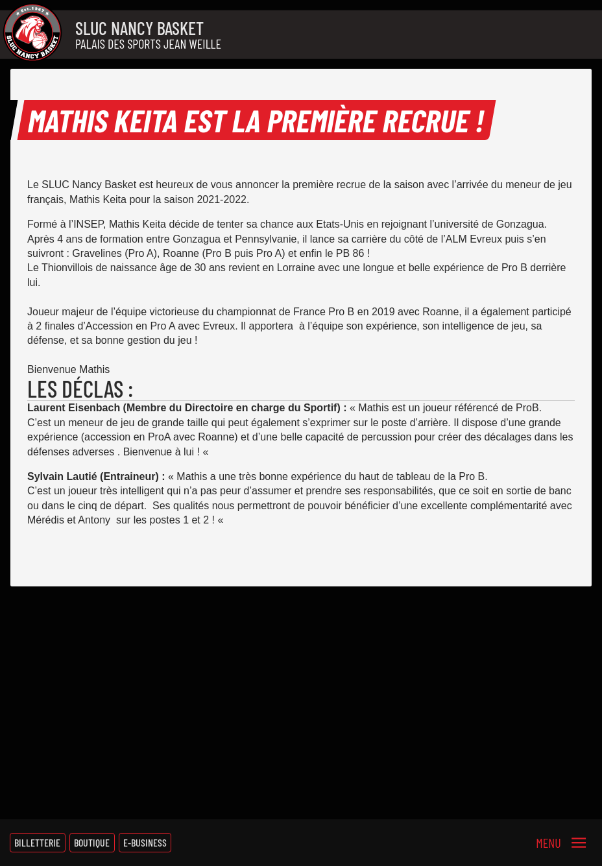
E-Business (145, 842)
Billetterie (37, 842)
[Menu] (561, 843)
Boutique (92, 842)
